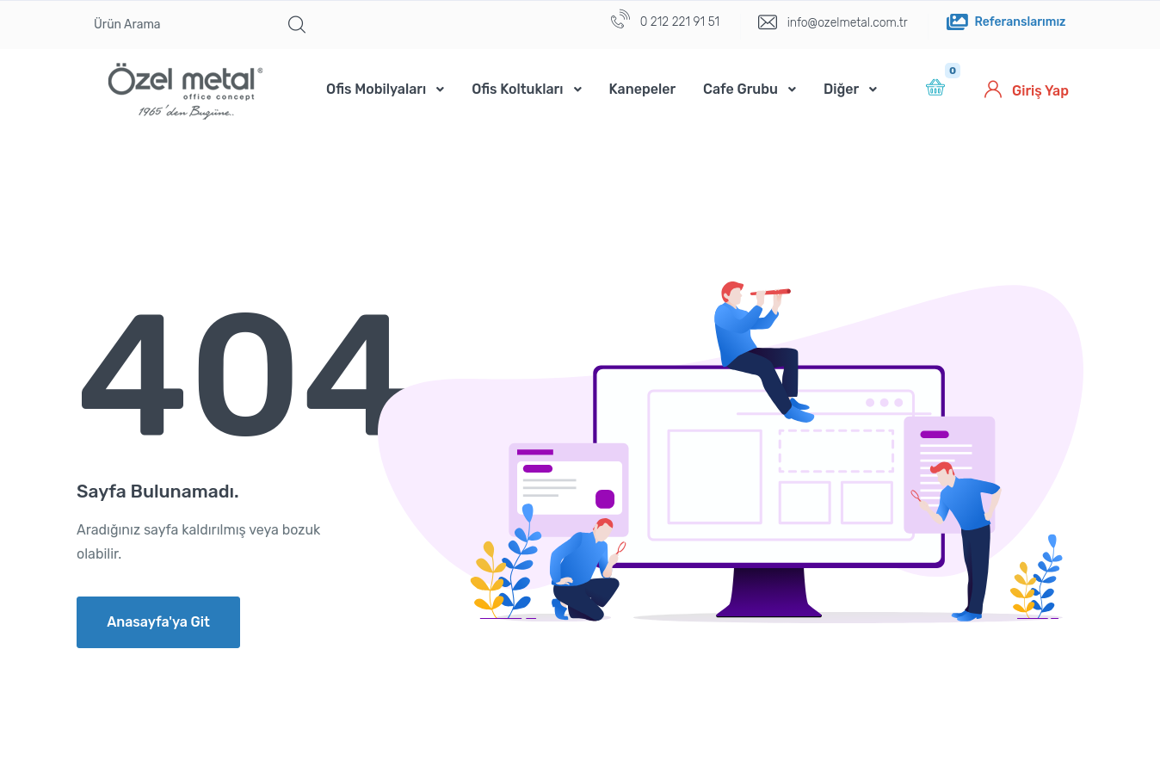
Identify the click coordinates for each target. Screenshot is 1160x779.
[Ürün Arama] (178, 25)
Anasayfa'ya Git (158, 622)
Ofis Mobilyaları (376, 89)
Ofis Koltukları (517, 89)
